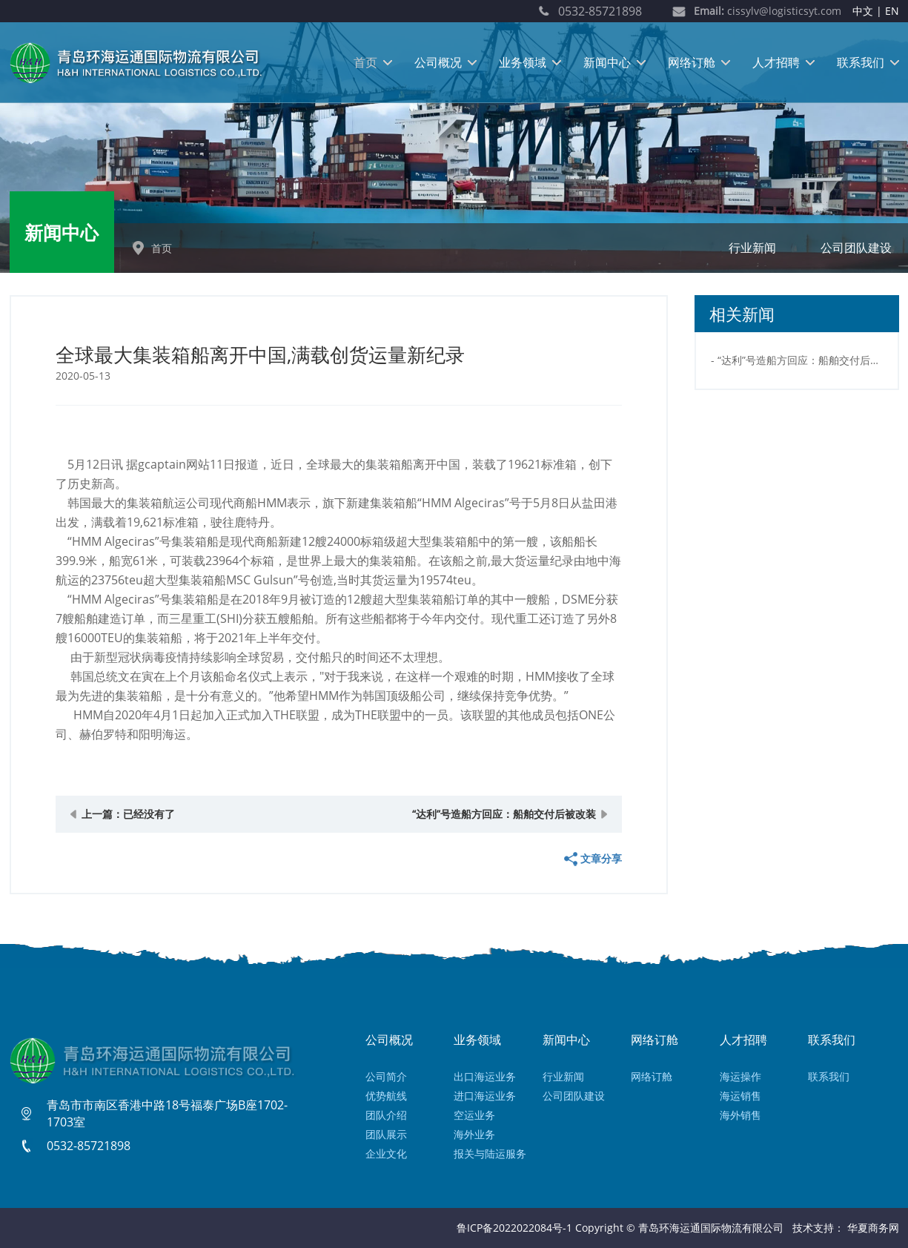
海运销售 (740, 1096)
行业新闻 (752, 248)
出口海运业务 (485, 1076)
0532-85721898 (600, 11)
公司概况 (438, 62)
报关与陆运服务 (490, 1153)
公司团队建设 (856, 248)
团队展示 (386, 1134)
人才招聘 (776, 62)
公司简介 (386, 1076)
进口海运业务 (485, 1096)
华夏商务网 (873, 1228)
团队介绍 (386, 1115)
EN (892, 11)
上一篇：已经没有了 (128, 814)
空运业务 (474, 1115)
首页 (365, 62)
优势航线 (386, 1096)
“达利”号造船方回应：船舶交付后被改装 (504, 814)
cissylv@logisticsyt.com (767, 11)
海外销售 (740, 1115)
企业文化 (386, 1153)
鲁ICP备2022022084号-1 (514, 1228)
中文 (862, 11)
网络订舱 (691, 62)
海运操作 (740, 1076)
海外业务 (474, 1134)
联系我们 (860, 62)
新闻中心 (607, 62)
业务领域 (522, 62)
